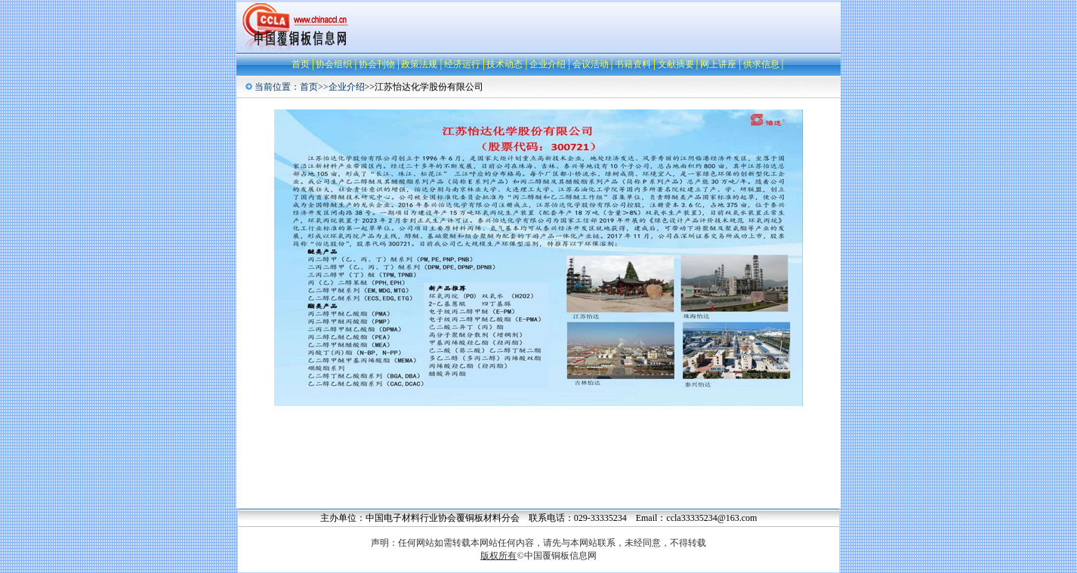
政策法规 (419, 64)
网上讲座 (718, 64)
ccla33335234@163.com (711, 518)
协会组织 (334, 64)
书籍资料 (633, 64)
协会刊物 (377, 64)
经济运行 (462, 64)
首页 (301, 64)
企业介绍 (547, 64)
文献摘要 (676, 64)
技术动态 (504, 64)
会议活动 (590, 64)
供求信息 (761, 64)
